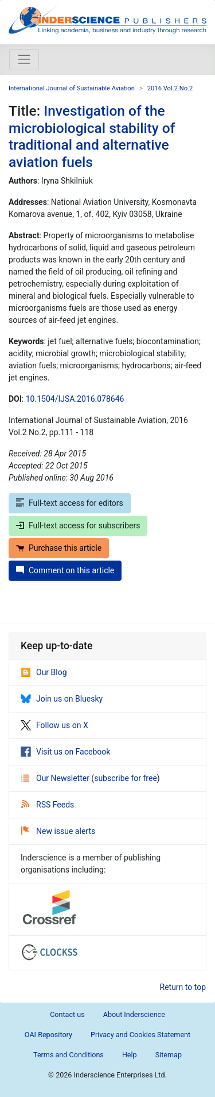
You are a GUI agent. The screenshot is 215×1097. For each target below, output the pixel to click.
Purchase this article (58, 548)
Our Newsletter (56, 778)
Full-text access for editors (69, 503)
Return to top (183, 987)
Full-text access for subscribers (78, 525)
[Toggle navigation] (24, 59)
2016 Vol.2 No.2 (170, 88)
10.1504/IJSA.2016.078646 (75, 398)
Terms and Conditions (68, 1054)
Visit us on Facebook (65, 751)
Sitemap (168, 1054)
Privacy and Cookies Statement (140, 1034)
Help (129, 1054)
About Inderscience (134, 1014)
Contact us (67, 1014)
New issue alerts (58, 831)
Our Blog (44, 672)
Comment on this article (65, 570)
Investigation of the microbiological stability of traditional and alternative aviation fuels (92, 136)
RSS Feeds (47, 804)
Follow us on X (54, 725)
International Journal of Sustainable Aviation (72, 88)
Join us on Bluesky (62, 698)
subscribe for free (125, 778)
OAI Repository (48, 1034)
